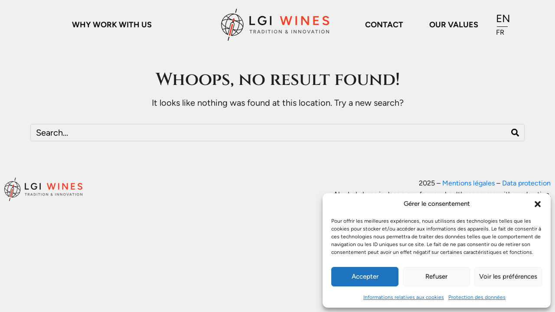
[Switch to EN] (503, 18)
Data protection (526, 183)
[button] (537, 204)
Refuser (436, 276)
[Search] (515, 132)
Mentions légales (468, 183)
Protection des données (477, 297)
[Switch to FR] (503, 32)
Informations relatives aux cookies (403, 297)
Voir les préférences (508, 276)
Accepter (365, 276)
